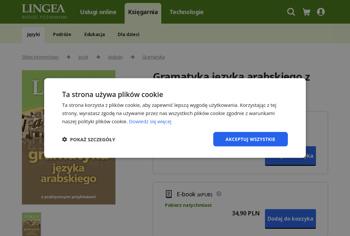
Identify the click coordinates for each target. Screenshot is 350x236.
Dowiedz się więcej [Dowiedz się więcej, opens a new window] (150, 121)
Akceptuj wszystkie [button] (250, 139)
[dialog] (175, 118)
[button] (88, 139)
